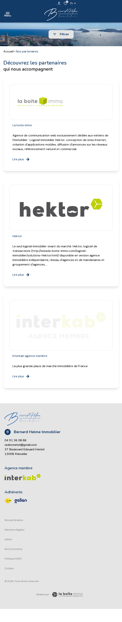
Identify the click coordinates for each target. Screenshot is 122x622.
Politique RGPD (13, 558)
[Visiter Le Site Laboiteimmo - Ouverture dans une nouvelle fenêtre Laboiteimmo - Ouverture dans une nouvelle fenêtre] (67, 594)
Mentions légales (14, 529)
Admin (8, 539)
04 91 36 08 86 (16, 440)
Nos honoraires (13, 549)
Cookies (9, 568)
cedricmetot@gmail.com (21, 445)
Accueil (8, 51)
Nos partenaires (14, 520)
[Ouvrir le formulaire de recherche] (61, 34)
